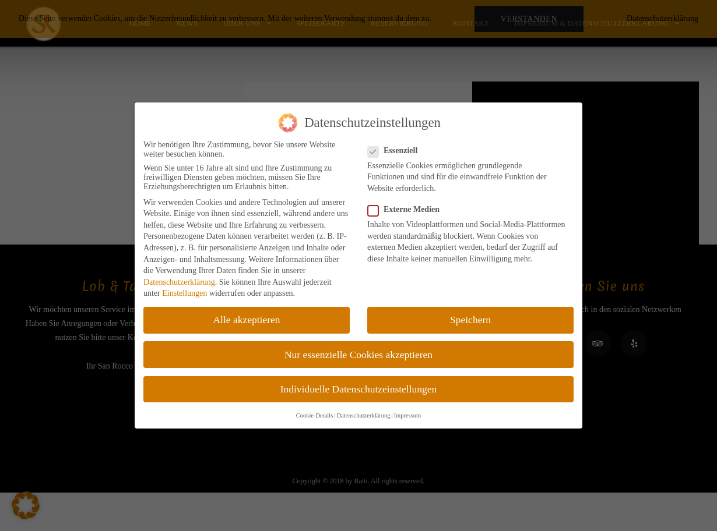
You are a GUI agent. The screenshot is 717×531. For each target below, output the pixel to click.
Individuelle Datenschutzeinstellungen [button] (358, 389)
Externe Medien (407, 209)
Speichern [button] (470, 319)
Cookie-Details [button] (314, 415)
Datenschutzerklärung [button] (363, 415)
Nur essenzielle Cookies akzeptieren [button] (358, 354)
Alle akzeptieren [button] (246, 319)
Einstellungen (184, 293)
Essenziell (396, 150)
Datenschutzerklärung (179, 282)
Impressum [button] (407, 415)
